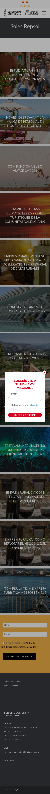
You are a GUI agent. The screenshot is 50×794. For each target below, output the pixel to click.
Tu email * (12, 394)
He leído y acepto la (24, 407)
